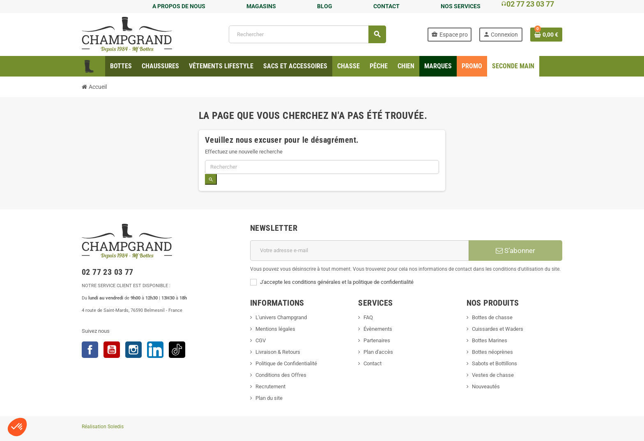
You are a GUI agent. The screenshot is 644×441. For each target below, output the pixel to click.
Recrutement (270, 386)
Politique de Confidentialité (286, 363)
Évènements (377, 329)
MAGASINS (261, 6)
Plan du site (269, 398)
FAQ (368, 317)
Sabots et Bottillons (494, 363)
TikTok (177, 349)
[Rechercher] (307, 34)
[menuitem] (121, 66)
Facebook (90, 349)
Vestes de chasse (493, 375)
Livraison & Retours (277, 352)
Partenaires (376, 340)
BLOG (324, 6)
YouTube (112, 349)
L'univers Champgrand (281, 317)
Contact (372, 363)
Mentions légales (275, 329)
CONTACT (386, 6)
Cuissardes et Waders (497, 329)
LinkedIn (155, 349)
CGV (260, 340)
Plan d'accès (378, 352)
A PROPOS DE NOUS (178, 6)
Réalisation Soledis (103, 426)
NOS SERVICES (461, 6)
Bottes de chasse (492, 317)
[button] (17, 427)
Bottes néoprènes (492, 352)
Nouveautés (486, 386)
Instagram (133, 349)
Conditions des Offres (280, 375)
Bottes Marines (489, 340)
